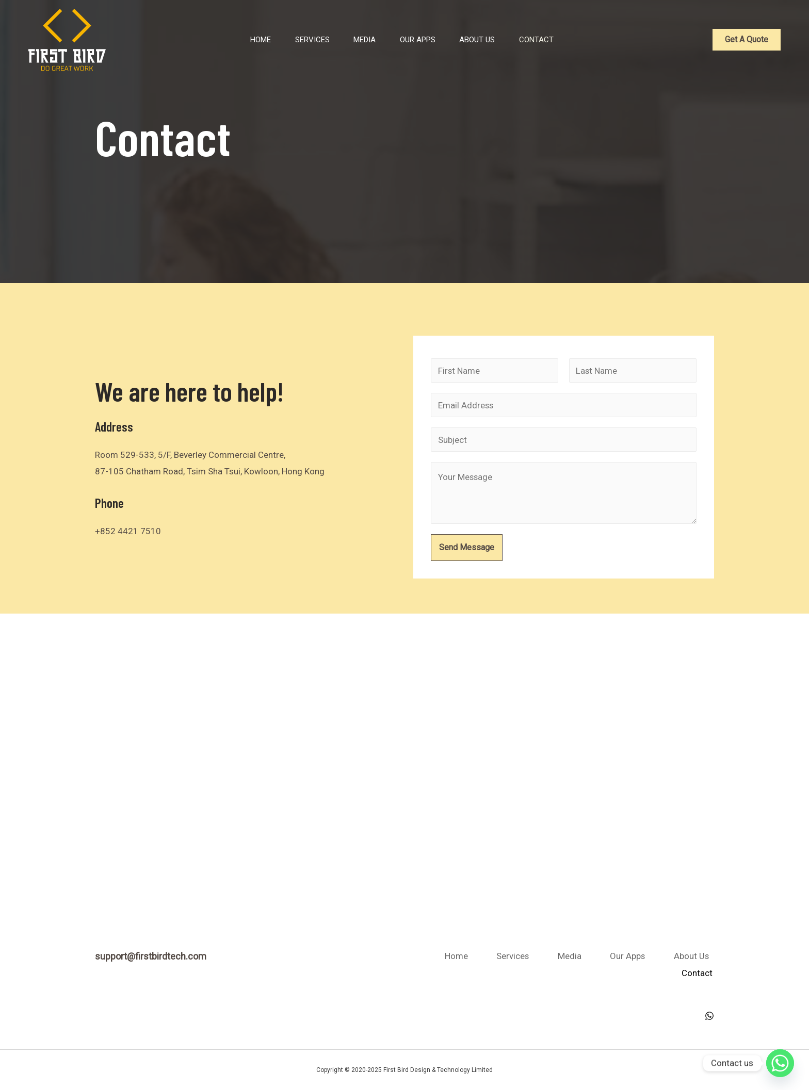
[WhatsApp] (709, 1015)
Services (297, 39)
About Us (482, 39)
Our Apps (416, 39)
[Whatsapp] (780, 1063)
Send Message (466, 548)
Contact (548, 39)
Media (356, 39)
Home (238, 39)
